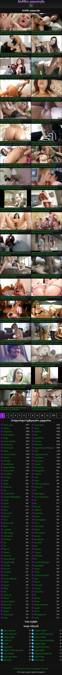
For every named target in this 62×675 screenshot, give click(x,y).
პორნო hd (7, 640)
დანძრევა (7, 539)
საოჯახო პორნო (40, 631)
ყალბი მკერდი (9, 601)
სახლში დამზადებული (12, 497)
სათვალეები (8, 614)
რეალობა (7, 556)
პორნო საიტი (39, 657)
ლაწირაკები (8, 448)
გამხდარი (38, 510)
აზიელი (6, 458)
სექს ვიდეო (7, 660)
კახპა (36, 477)
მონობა (37, 530)
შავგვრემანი (39, 425)
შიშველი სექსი (39, 644)
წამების (6, 598)
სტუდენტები (38, 565)
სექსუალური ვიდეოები (43, 653)
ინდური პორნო (40, 637)
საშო (36, 451)
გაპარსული (7, 445)
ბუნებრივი (7, 487)
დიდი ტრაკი (39, 592)
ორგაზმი (6, 565)
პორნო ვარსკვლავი (42, 484)
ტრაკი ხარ (7, 513)
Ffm (4, 546)
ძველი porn (7, 647)
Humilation (7, 572)
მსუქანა (6, 582)
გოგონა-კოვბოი (9, 454)
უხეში (36, 579)
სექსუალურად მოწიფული (44, 448)
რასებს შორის (8, 494)
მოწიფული (38, 556)
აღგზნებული (39, 458)
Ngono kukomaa (9, 631)
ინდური (37, 582)
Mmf (35, 559)
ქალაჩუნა (38, 543)
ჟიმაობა (37, 598)
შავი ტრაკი (7, 605)
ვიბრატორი (7, 536)
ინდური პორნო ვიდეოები (13, 650)
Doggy (5, 438)
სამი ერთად (39, 467)
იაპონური (7, 477)
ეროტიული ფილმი (41, 575)
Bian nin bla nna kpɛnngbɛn (44, 640)
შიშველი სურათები (41, 647)
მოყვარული (38, 461)
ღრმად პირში (8, 471)
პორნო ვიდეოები (31, 2)
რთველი (37, 552)
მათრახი (37, 549)
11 (47, 415)
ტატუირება (38, 513)
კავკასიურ (7, 530)
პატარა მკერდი (9, 441)
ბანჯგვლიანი (39, 471)
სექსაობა (37, 431)
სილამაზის (7, 474)
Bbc (35, 503)
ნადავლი (37, 441)
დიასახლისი (39, 539)
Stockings (6, 461)
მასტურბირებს (9, 467)
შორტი (36, 601)
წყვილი (6, 516)
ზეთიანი (6, 549)
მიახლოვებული (40, 520)
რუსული (6, 552)
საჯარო (37, 611)
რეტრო (37, 569)
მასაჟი (5, 588)
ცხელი (36, 481)
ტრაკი (36, 428)
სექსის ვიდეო (39, 650)
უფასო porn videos (10, 657)
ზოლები (37, 507)
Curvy (5, 520)
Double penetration (41, 605)
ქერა (36, 435)
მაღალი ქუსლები (10, 579)
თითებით (38, 474)
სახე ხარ (6, 569)
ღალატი (37, 588)
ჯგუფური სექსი (9, 562)
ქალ (5, 543)
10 (42, 415)
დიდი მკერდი (8, 435)
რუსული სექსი (8, 637)
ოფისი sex (7, 595)
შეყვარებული (39, 494)
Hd (35, 490)
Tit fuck (36, 572)
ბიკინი (36, 618)
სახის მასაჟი (39, 526)
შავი (5, 490)
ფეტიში (37, 608)
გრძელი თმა (8, 523)
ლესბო (6, 503)
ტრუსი (5, 481)
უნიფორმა (7, 608)
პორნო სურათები (10, 634)
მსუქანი (6, 611)
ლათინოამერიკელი (42, 562)
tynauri (5, 644)
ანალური (37, 464)
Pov (35, 500)
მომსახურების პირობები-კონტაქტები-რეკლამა (30, 668)
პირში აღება (8, 425)
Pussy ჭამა (38, 585)
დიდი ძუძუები (8, 653)
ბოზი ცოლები (39, 533)
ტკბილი (6, 507)
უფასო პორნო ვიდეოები (43, 634)
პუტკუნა (6, 585)
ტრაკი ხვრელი (9, 559)
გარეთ (6, 500)
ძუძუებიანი (7, 431)
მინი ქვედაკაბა (40, 614)
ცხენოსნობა (38, 438)
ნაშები (5, 451)
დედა (5, 510)
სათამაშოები (8, 464)
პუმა (5, 592)
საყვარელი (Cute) (41, 454)
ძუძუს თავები (8, 533)
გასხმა (5, 484)
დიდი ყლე (38, 487)
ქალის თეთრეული (41, 497)
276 (53, 415)
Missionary (38, 445)
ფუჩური (6, 428)
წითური (37, 516)
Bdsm (5, 526)
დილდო (37, 536)
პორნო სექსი (39, 660)
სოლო (36, 523)
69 (35, 595)
